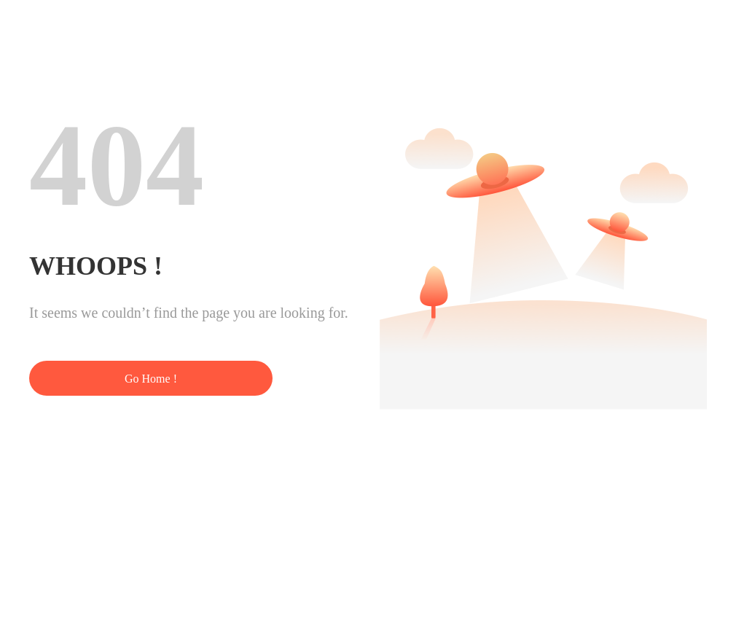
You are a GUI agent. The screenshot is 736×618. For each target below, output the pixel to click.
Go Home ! (151, 378)
